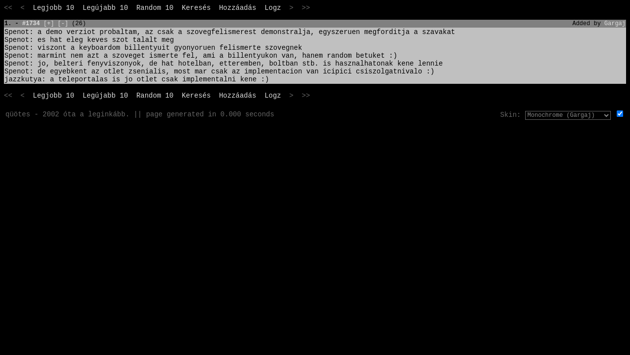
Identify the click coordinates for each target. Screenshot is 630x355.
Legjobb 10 (53, 8)
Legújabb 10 (105, 8)
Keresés (196, 8)
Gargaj (615, 23)
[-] (63, 23)
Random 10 (155, 8)
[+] (48, 23)
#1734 (31, 23)
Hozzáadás (237, 8)
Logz (272, 8)
